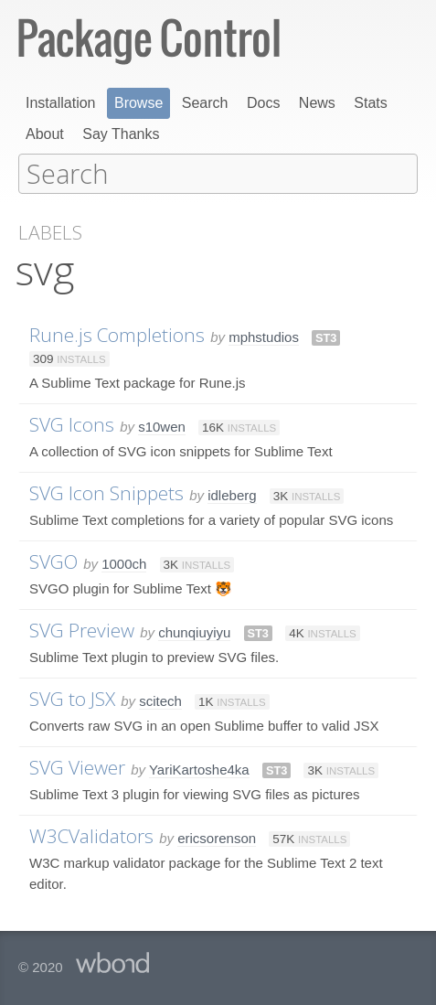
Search (205, 103)
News (317, 103)
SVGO (53, 560)
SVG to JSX (72, 698)
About (45, 134)
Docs (263, 103)
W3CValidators (91, 835)
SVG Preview (81, 629)
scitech (160, 700)
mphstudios (264, 336)
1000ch (123, 563)
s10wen (162, 425)
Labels (50, 231)
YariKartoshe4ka (199, 768)
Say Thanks (120, 134)
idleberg (231, 494)
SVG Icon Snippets (106, 492)
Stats (370, 103)
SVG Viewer (77, 766)
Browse (138, 103)
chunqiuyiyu (194, 631)
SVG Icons (71, 423)
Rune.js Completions (117, 334)
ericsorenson (216, 837)
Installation (61, 103)
